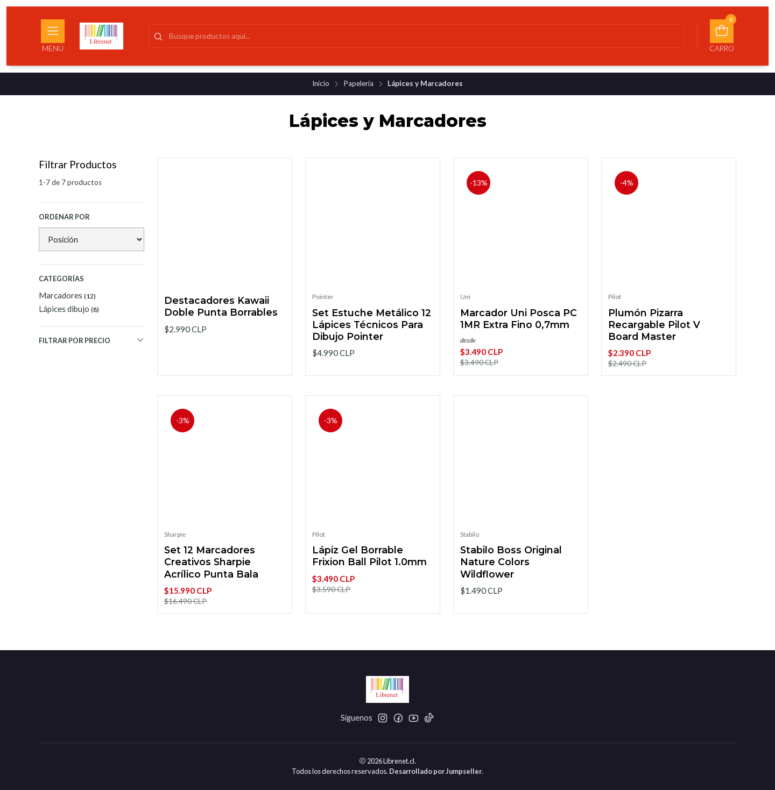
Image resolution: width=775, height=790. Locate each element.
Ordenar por (64, 216)
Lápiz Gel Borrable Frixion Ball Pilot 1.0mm (369, 562)
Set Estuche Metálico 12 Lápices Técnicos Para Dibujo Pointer (371, 324)
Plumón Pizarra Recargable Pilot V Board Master (654, 324)
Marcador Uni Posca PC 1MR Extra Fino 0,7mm (518, 318)
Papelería (358, 84)
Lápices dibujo (69, 309)
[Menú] (53, 36)
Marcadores (67, 295)
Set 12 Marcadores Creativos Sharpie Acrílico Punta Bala (211, 568)
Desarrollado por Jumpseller (435, 771)
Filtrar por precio (91, 340)
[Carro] (721, 36)
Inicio (320, 84)
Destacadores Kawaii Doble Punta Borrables (221, 306)
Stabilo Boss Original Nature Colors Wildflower (511, 568)
